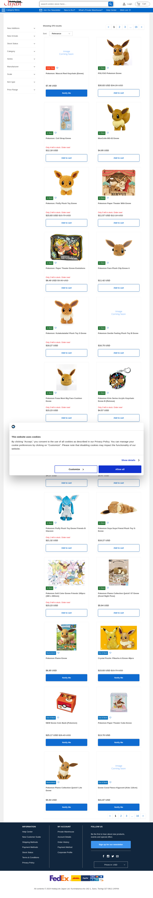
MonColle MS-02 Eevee (108, 138)
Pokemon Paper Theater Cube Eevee (115, 723)
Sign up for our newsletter (111, 844)
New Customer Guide (31, 837)
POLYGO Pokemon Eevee (110, 73)
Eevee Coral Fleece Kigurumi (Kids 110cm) (117, 788)
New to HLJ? (69, 10)
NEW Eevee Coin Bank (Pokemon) (61, 723)
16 (136, 27)
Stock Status (27, 852)
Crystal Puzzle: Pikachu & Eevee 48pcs (116, 658)
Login (129, 4)
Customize (76, 469)
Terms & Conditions (30, 857)
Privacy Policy (28, 863)
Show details (128, 460)
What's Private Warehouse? (91, 10)
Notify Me (66, 93)
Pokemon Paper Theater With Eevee (114, 203)
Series (10, 59)
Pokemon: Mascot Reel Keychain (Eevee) (65, 73)
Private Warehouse (66, 832)
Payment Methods (30, 847)
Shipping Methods (30, 842)
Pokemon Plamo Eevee (56, 658)
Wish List (125, 10)
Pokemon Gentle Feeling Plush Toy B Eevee (118, 333)
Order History (63, 842)
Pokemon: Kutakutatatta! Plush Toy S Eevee (66, 333)
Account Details (64, 837)
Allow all (120, 469)
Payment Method (65, 847)
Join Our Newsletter (51, 10)
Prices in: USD (110, 865)
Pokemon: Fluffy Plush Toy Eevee (61, 203)
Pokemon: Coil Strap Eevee (58, 138)
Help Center (111, 10)
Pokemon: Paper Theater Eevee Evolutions (65, 268)
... (131, 27)
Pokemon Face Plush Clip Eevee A (114, 268)
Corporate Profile (65, 852)
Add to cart (119, 93)
